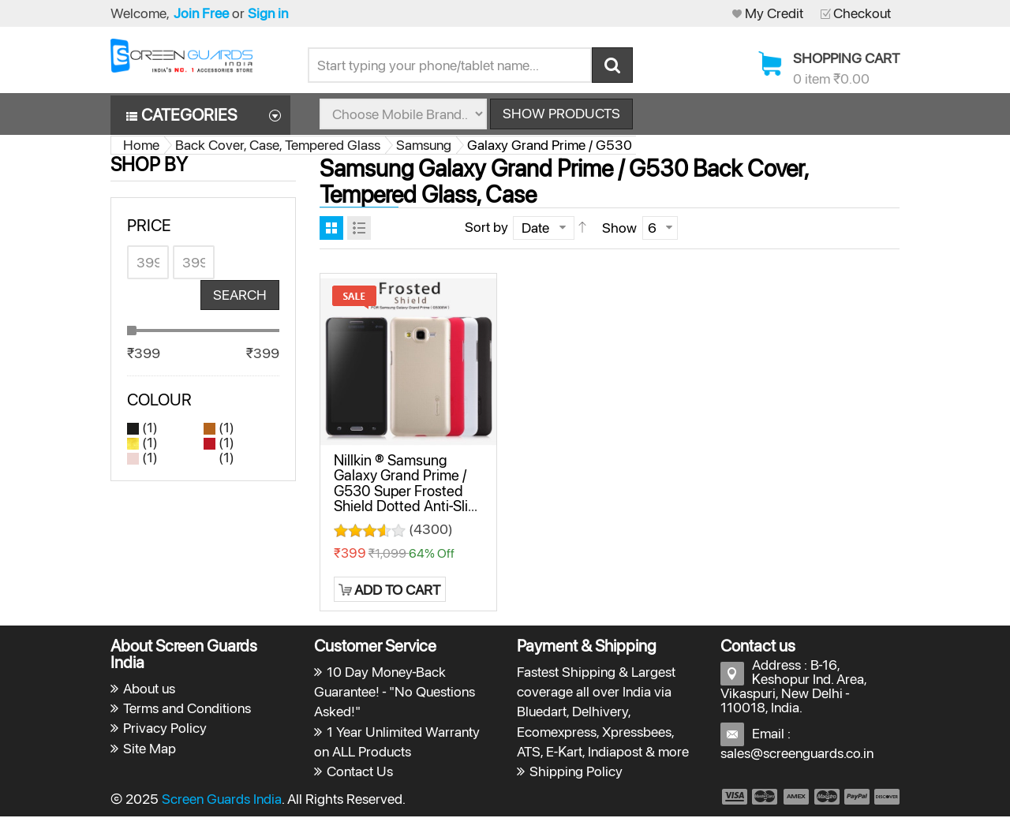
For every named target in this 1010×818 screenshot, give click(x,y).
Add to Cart (397, 590)
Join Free (201, 13)
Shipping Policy (576, 772)
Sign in (268, 13)
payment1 (734, 797)
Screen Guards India (222, 799)
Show (619, 228)
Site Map (149, 749)
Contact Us (360, 772)
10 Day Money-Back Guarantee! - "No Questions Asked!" (395, 692)
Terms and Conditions (187, 708)
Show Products (561, 114)
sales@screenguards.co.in (796, 753)
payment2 (765, 797)
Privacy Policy (165, 729)
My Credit (774, 13)
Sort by (486, 227)
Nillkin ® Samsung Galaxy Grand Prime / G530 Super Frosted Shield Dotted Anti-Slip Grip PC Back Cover (405, 491)
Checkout (862, 13)
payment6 (885, 797)
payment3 (797, 797)
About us (149, 689)
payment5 (857, 797)
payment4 (828, 797)
